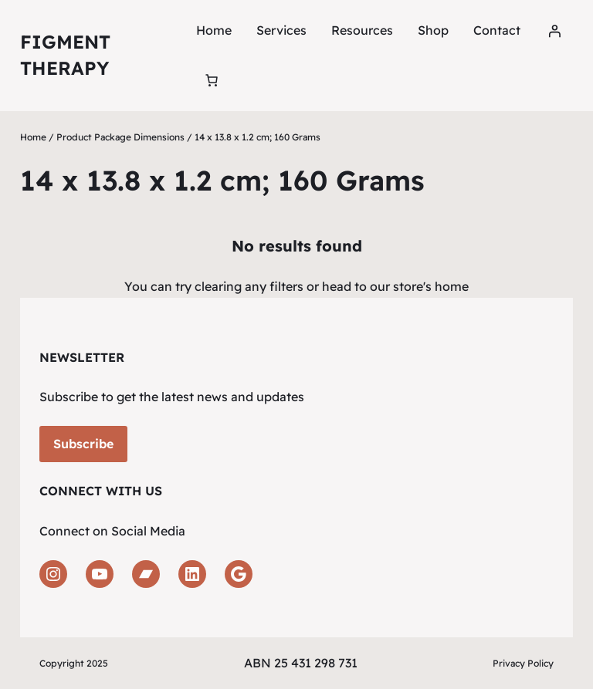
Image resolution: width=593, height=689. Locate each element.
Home (214, 30)
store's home (431, 286)
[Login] (554, 30)
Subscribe (83, 443)
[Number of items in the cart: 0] (211, 80)
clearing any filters (249, 286)
